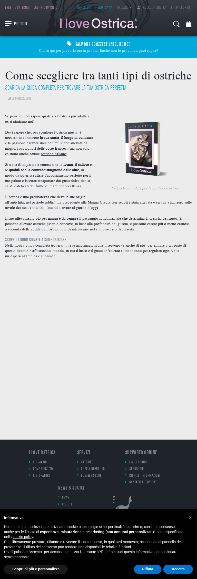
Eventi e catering (17, 8)
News (64, 497)
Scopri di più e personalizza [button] (36, 569)
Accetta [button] (178, 569)
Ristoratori (39, 475)
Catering (85, 462)
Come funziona (41, 469)
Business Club (89, 475)
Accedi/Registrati (153, 8)
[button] (190, 517)
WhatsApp (105, 8)
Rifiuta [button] (147, 569)
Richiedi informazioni (142, 475)
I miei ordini (183, 8)
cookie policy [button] (23, 537)
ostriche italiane (53, 153)
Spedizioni (134, 469)
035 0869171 (85, 8)
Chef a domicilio (45, 8)
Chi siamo (38, 462)
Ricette (65, 504)
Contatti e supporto (141, 482)
